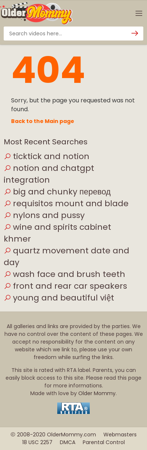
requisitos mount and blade (66, 203)
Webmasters (120, 434)
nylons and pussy (44, 215)
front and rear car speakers (65, 286)
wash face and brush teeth (64, 274)
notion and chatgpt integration (49, 174)
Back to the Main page (42, 121)
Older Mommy (97, 393)
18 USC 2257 (37, 442)
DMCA (67, 442)
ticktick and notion (46, 156)
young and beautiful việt (59, 297)
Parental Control (104, 442)
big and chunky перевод (57, 191)
